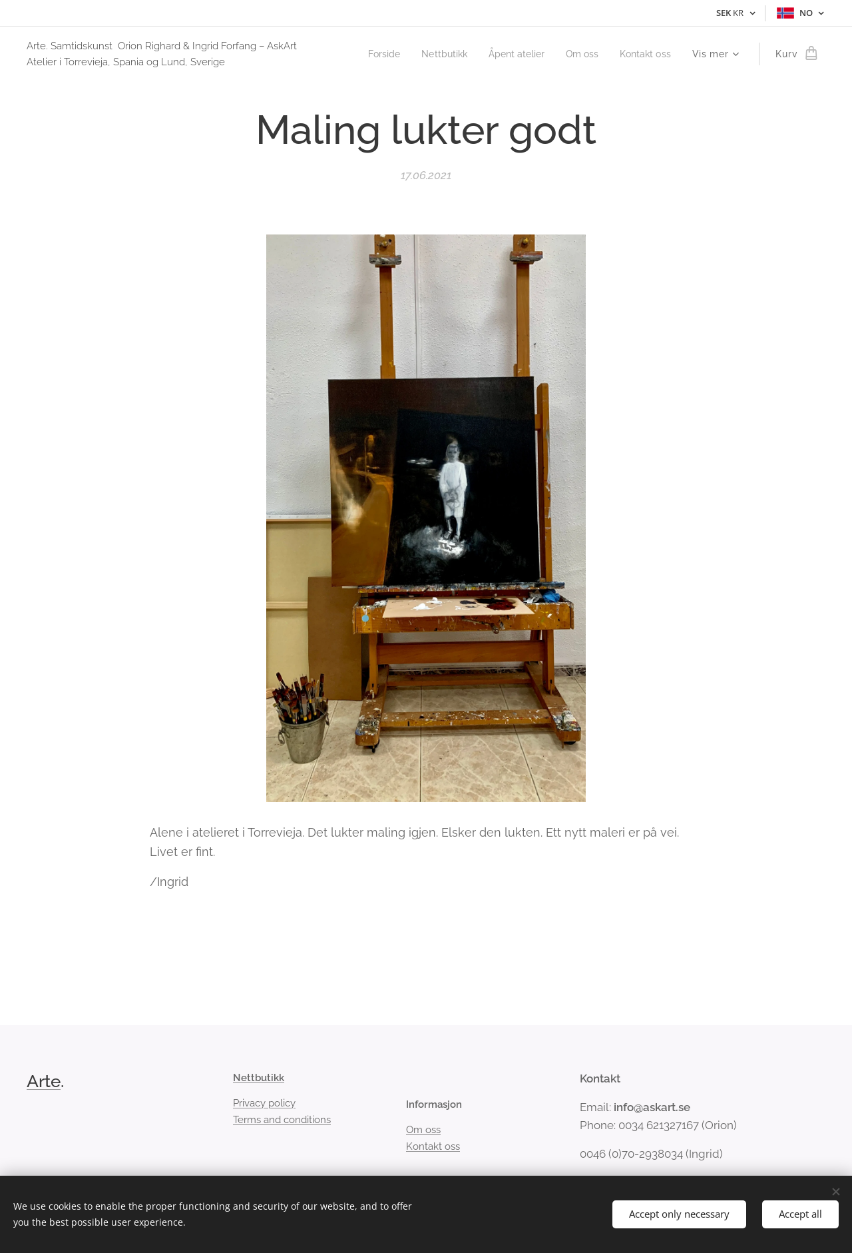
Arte (44, 1081)
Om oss (423, 1130)
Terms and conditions (282, 1120)
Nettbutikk (258, 1078)
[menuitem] (368, 54)
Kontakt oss (433, 1146)
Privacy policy (264, 1103)
